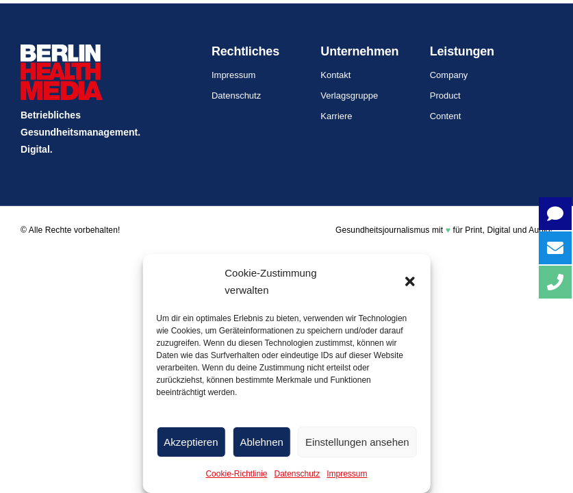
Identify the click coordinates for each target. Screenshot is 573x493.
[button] (410, 281)
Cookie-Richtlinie (236, 474)
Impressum (347, 474)
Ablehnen (261, 442)
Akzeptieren (191, 442)
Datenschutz (297, 474)
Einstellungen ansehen (357, 442)
